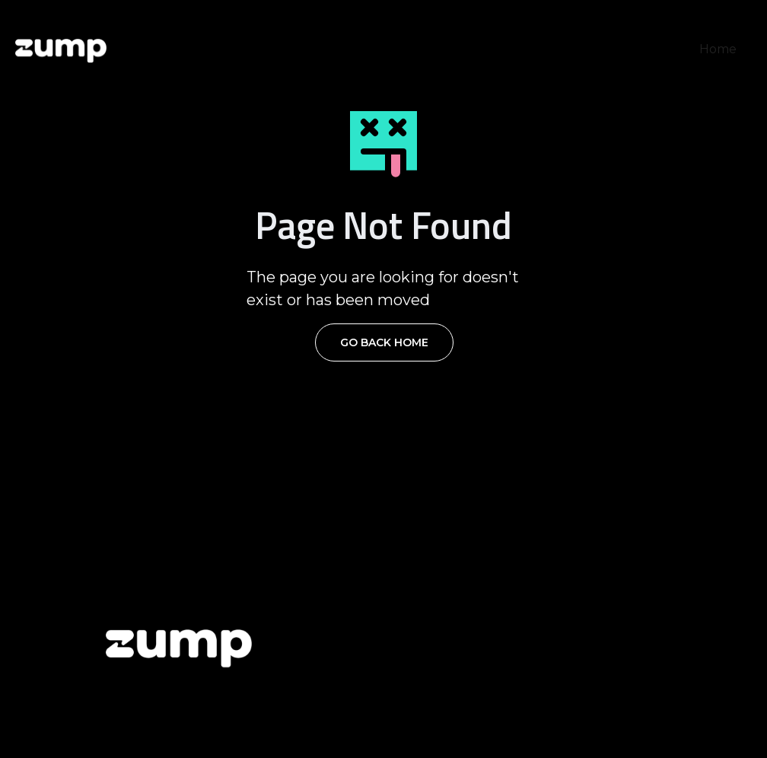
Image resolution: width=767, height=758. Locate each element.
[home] (61, 49)
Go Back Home (384, 342)
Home (718, 49)
